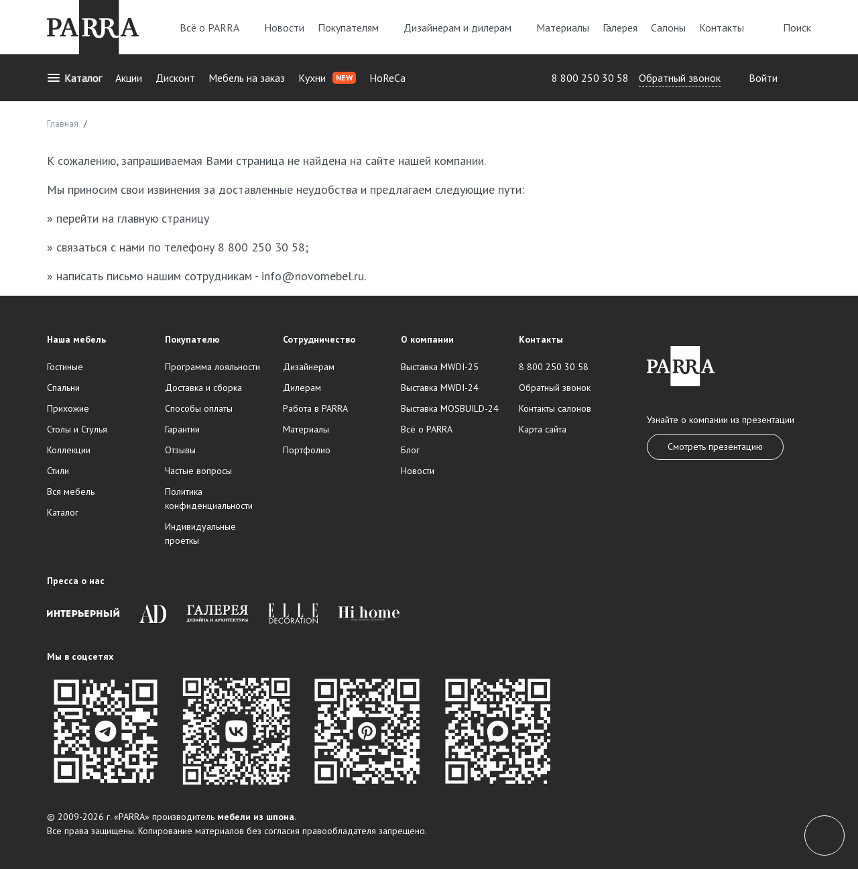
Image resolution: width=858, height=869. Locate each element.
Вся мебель (71, 491)
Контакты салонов (555, 408)
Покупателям (354, 27)
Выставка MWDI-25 (440, 367)
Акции (128, 77)
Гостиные (65, 367)
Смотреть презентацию (715, 447)
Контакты (721, 27)
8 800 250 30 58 (590, 77)
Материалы (562, 27)
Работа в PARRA (315, 408)
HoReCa (387, 77)
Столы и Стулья (77, 429)
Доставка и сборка (203, 388)
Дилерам (302, 388)
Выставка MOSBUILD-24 (450, 408)
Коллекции (68, 450)
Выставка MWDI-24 (440, 388)
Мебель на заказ (246, 77)
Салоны (668, 27)
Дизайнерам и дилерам (463, 27)
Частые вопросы (198, 471)
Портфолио (306, 450)
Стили (58, 471)
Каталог (74, 77)
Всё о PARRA (215, 27)
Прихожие (68, 408)
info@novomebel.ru (312, 276)
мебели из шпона (255, 817)
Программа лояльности (212, 367)
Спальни (63, 388)
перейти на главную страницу (132, 218)
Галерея (620, 27)
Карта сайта (542, 429)
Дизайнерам (308, 367)
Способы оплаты (199, 408)
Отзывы (180, 450)
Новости (284, 27)
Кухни (327, 77)
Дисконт (175, 77)
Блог (410, 450)
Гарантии (182, 429)
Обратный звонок (680, 77)
